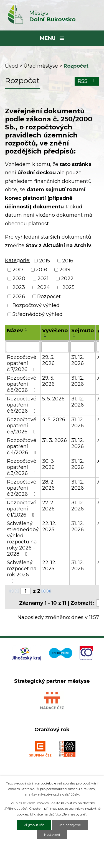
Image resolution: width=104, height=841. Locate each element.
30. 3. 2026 (48, 464)
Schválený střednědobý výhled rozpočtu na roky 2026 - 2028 (23, 538)
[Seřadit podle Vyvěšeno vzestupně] (45, 335)
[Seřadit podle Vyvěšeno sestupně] (45, 337)
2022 (67, 278)
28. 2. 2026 (48, 485)
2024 (43, 288)
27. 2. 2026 (48, 506)
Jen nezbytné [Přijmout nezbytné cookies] (70, 825)
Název (15, 331)
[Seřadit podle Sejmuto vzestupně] (74, 335)
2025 (68, 288)
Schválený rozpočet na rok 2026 (22, 571)
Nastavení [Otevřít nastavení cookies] (52, 834)
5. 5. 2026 (53, 399)
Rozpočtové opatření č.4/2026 (22, 446)
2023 (18, 288)
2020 (18, 278)
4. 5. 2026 (53, 419)
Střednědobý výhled (37, 314)
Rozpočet (49, 296)
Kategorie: (17, 260)
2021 (43, 278)
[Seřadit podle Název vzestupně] (26, 329)
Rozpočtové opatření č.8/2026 (22, 384)
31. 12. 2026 (77, 360)
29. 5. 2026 (48, 360)
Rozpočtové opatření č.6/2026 (22, 405)
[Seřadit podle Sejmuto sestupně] (74, 337)
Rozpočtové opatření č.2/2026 (22, 488)
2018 (41, 270)
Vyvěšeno (55, 331)
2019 (64, 270)
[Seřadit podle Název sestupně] (26, 331)
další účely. (71, 794)
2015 (44, 261)
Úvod (11, 66)
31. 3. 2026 (54, 440)
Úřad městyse (41, 66)
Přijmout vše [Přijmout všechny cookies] (34, 825)
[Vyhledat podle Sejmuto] (82, 346)
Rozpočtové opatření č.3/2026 (22, 467)
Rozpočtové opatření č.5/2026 (22, 425)
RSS (87, 81)
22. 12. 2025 (49, 526)
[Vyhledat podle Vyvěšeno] (55, 346)
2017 (18, 270)
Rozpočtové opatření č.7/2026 (22, 363)
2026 (18, 296)
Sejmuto (82, 331)
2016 (67, 261)
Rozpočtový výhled (36, 305)
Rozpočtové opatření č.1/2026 (22, 509)
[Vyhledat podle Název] (22, 346)
